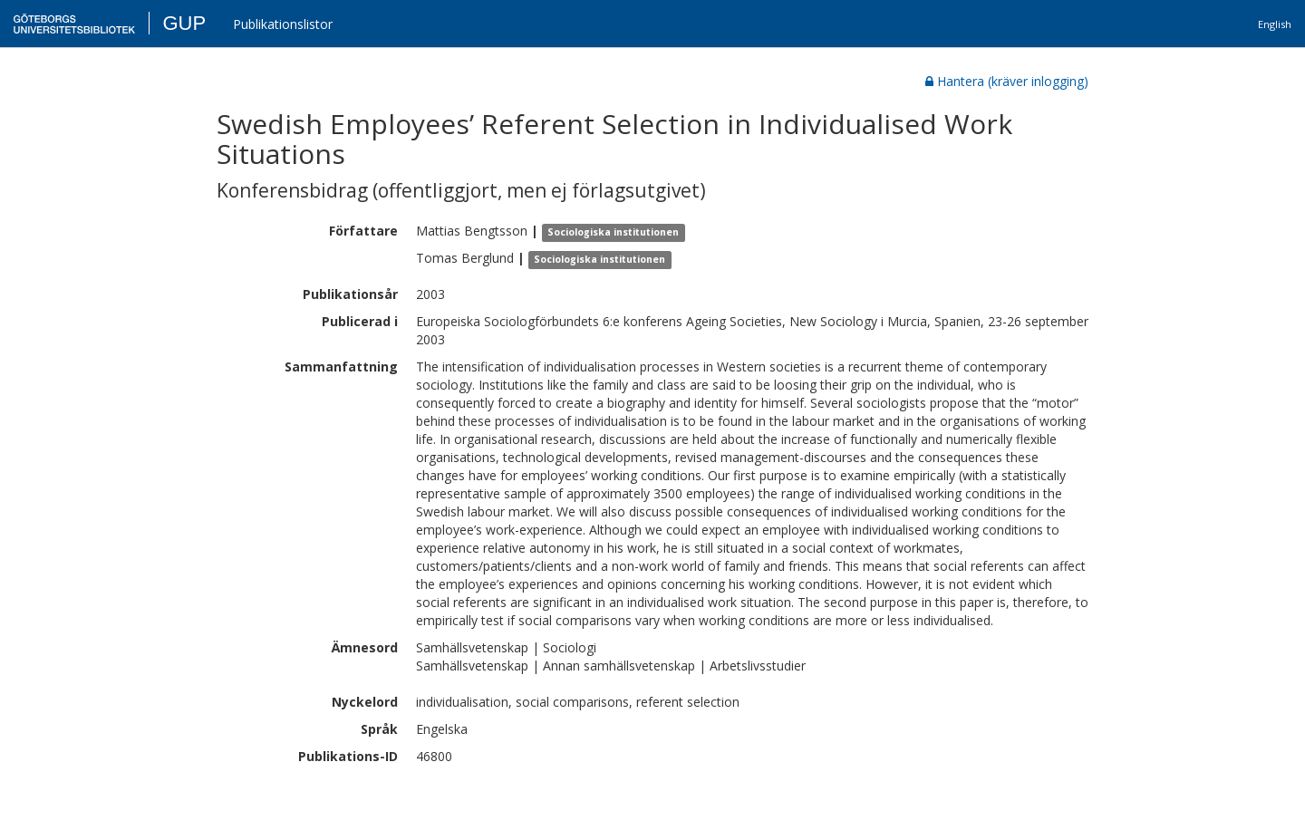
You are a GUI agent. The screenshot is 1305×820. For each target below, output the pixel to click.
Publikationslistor (283, 24)
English (1274, 24)
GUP (184, 23)
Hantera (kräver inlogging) (1006, 81)
